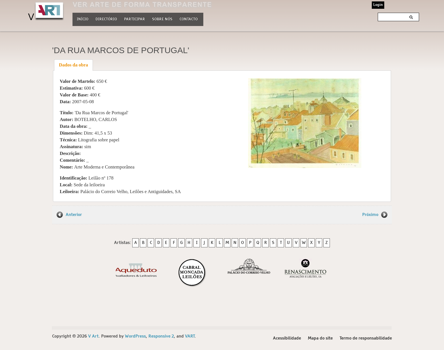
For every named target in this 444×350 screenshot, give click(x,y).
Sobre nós (162, 18)
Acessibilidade (287, 338)
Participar (134, 19)
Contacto (189, 19)
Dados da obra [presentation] (73, 65)
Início (82, 19)
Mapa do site (320, 338)
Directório (106, 18)
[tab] (73, 65)
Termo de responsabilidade (366, 338)
